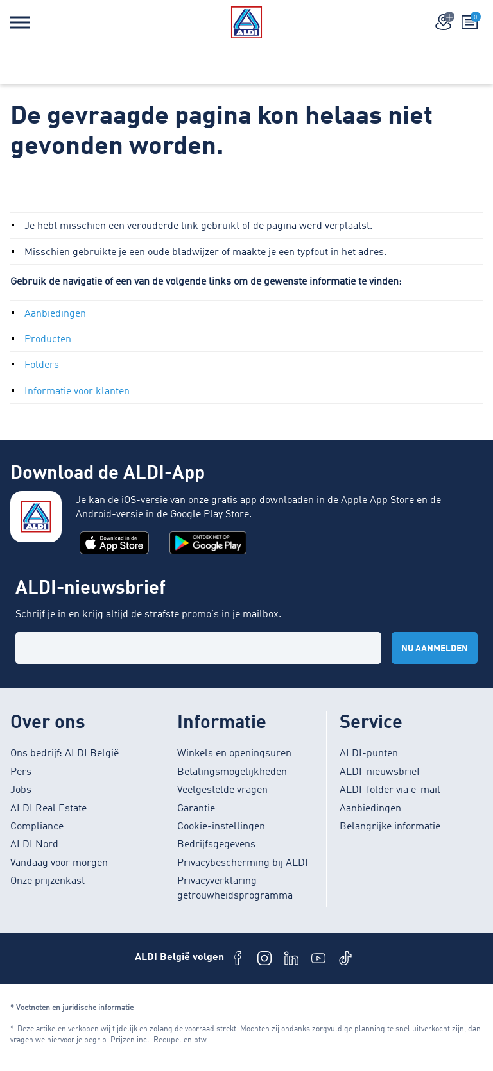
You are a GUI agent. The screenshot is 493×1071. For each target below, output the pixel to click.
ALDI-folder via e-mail (390, 790)
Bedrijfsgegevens (216, 845)
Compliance (37, 827)
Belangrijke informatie (390, 827)
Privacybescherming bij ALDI (242, 863)
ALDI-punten (369, 754)
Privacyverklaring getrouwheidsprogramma (235, 888)
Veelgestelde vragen (222, 790)
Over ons (47, 723)
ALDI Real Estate (48, 809)
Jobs (20, 790)
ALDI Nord (34, 845)
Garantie (196, 809)
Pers (20, 772)
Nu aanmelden (434, 648)
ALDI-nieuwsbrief (380, 772)
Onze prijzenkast (47, 881)
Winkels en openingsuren (234, 754)
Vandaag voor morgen (59, 863)
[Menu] (20, 22)
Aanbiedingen (55, 314)
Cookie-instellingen (221, 827)
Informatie (221, 723)
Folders (41, 365)
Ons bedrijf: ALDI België (64, 754)
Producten (47, 340)
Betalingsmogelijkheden (232, 772)
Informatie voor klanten (77, 391)
